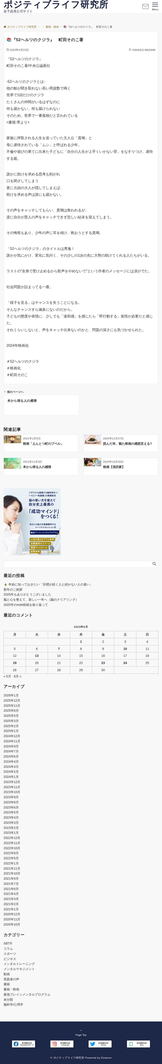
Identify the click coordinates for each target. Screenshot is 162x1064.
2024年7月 (11, 751)
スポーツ (10, 953)
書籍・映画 (11, 989)
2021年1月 (11, 909)
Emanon (106, 1057)
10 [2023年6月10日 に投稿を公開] (125, 649)
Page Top (81, 1032)
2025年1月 (11, 731)
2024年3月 (11, 766)
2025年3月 (11, 721)
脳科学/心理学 (13, 1004)
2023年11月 (12, 787)
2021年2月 (11, 904)
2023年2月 (11, 828)
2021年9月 (11, 878)
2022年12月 (12, 838)
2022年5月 (11, 858)
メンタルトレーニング (19, 964)
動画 (7, 974)
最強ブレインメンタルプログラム (27, 994)
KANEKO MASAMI (144, 49)
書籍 (7, 984)
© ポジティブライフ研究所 (67, 1057)
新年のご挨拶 (13, 589)
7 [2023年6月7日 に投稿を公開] (59, 649)
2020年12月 (12, 914)
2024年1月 (11, 777)
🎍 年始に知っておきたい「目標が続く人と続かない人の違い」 (48, 584)
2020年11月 (12, 919)
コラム (8, 948)
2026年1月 (11, 695)
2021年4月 (11, 894)
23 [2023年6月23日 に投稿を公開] (103, 663)
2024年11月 (12, 741)
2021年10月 (12, 873)
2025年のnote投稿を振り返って (26, 604)
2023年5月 (11, 812)
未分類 (8, 999)
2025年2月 (11, 726)
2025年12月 (12, 700)
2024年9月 (11, 746)
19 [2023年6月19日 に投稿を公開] (15, 663)
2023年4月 (11, 817)
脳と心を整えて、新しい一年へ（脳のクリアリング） (41, 599)
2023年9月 (11, 797)
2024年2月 (11, 771)
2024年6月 (11, 756)
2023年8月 (11, 802)
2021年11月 (12, 868)
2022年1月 (11, 863)
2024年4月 (11, 761)
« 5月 (7, 676)
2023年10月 (12, 792)
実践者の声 (11, 979)
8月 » (17, 676)
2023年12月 (12, 782)
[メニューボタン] (155, 7)
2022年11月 (12, 843)
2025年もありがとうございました (27, 594)
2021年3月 (11, 899)
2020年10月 (12, 924)
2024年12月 (12, 736)
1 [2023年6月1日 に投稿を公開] (81, 641)
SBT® (8, 943)
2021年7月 (11, 883)
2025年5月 (11, 715)
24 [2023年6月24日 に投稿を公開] (125, 663)
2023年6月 (11, 807)
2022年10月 (12, 848)
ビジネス (10, 959)
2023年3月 (11, 822)
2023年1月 (11, 832)
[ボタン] (145, 8)
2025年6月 (11, 710)
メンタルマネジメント (19, 969)
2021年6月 (11, 889)
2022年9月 (11, 853)
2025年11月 (12, 705)
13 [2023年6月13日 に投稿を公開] (37, 656)
